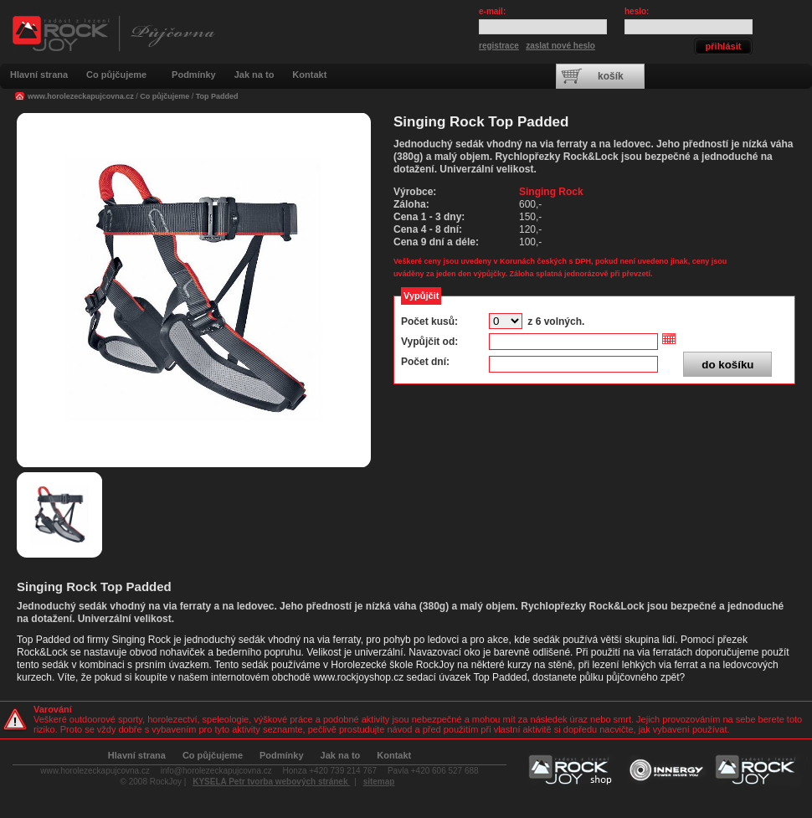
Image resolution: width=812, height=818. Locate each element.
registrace (499, 45)
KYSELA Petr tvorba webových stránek (271, 781)
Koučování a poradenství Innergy (667, 771)
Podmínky (194, 74)
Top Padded (217, 96)
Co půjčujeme (116, 74)
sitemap (379, 781)
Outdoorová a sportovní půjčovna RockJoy (113, 43)
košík (611, 76)
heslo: (636, 11)
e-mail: (492, 11)
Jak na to (254, 74)
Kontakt (309, 74)
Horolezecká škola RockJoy (761, 771)
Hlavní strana (39, 74)
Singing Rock (551, 192)
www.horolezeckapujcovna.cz (81, 96)
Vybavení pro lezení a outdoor (573, 771)
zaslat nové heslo (560, 45)
